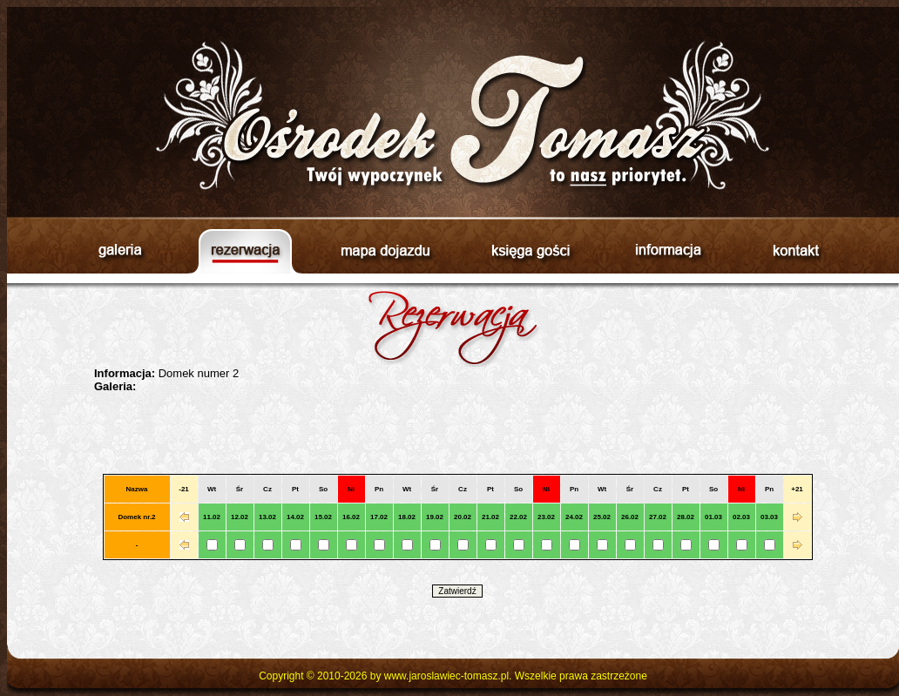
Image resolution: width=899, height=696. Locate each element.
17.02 (379, 517)
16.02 (351, 517)
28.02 (685, 517)
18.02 (407, 517)
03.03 (769, 517)
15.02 (323, 517)
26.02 (630, 517)
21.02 (490, 517)
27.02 (657, 517)
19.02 (434, 517)
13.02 (267, 517)
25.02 (602, 517)
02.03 (741, 517)
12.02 (239, 517)
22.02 (518, 517)
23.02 (546, 517)
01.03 (713, 517)
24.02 (574, 517)
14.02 (295, 517)
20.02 (462, 517)
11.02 (211, 517)
